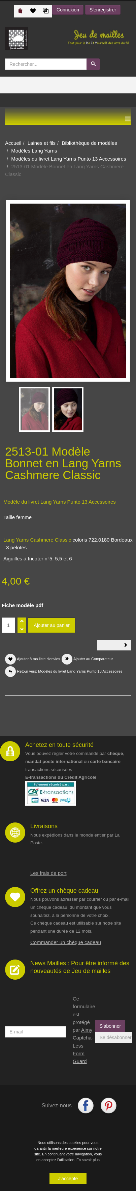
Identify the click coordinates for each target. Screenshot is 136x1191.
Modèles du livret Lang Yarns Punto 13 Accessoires (68, 159)
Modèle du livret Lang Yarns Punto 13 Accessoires (59, 502)
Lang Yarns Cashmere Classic (37, 540)
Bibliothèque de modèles (89, 143)
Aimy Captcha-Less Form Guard (83, 1045)
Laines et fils (42, 143)
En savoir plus (88, 1160)
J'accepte (68, 1179)
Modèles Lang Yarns (34, 151)
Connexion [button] (68, 9)
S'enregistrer (103, 9)
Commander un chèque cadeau (65, 942)
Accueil (13, 143)
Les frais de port (48, 873)
